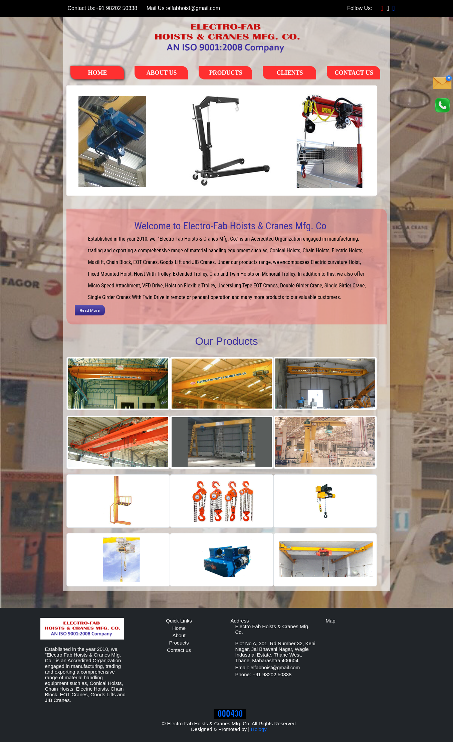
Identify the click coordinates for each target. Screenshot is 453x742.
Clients (289, 72)
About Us (161, 72)
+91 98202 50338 (102, 8)
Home (97, 72)
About (178, 635)
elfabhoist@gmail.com (183, 8)
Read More (90, 310)
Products (225, 72)
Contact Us (353, 72)
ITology (259, 729)
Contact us (179, 650)
